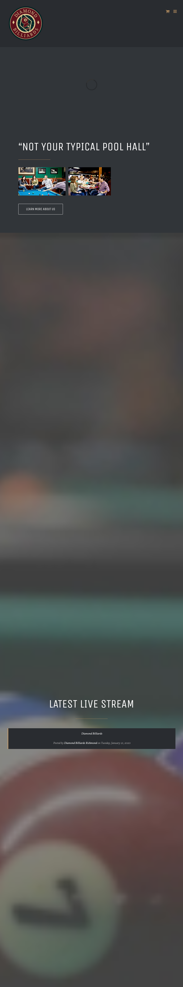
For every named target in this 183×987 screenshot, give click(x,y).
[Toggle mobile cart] (168, 11)
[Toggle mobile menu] (175, 11)
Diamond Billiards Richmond (80, 743)
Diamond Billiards (91, 734)
